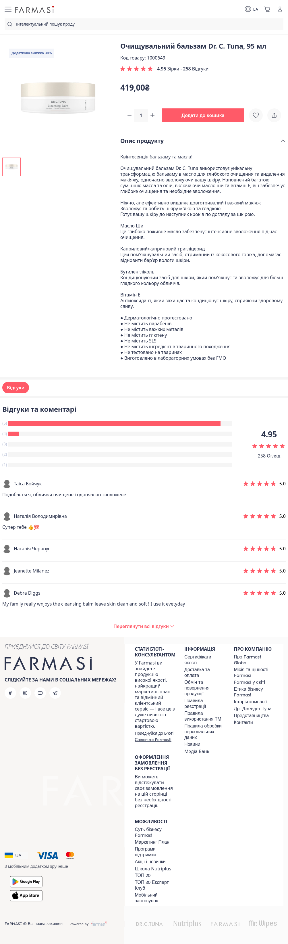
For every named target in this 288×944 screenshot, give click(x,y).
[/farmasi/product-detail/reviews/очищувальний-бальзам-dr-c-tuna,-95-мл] (144, 627)
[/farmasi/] (35, 9)
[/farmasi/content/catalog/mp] (152, 842)
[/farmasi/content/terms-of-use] (203, 703)
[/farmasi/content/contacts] (243, 722)
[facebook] (10, 693)
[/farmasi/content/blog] (192, 744)
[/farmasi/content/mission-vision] (253, 672)
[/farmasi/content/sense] (154, 832)
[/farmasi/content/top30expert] (154, 885)
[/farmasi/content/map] (251, 716)
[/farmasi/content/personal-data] (203, 731)
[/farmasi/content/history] (250, 702)
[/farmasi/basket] (267, 9)
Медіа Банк (196, 751)
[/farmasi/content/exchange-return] (203, 688)
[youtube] (40, 693)
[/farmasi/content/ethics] (253, 692)
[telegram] (55, 693)
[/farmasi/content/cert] (203, 660)
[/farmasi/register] (155, 736)
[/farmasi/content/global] (253, 660)
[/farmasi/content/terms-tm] (203, 716)
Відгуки (15, 388)
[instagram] (25, 693)
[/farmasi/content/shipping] (203, 672)
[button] (205, 115)
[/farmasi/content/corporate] (249, 682)
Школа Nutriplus (153, 869)
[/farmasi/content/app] (154, 898)
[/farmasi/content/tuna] (252, 709)
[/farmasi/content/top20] (143, 875)
